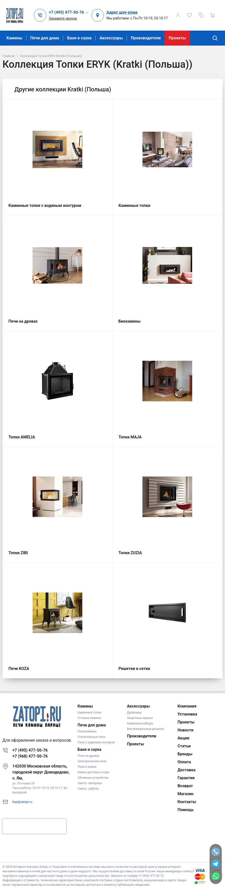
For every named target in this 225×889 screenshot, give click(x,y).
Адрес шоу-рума (121, 12)
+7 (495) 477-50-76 (29, 750)
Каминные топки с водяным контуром (44, 205)
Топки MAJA (130, 437)
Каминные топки (134, 205)
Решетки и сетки (134, 668)
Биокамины (130, 321)
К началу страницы (112, 854)
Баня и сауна (79, 38)
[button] (69, 12)
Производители (146, 38)
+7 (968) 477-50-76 (29, 756)
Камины (14, 38)
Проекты (177, 38)
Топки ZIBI (18, 552)
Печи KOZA (18, 668)
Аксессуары (111, 38)
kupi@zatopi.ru (22, 802)
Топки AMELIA (21, 437)
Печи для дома (44, 38)
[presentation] (34, 826)
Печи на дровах (23, 321)
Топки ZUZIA (130, 552)
